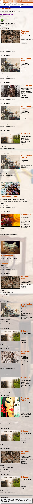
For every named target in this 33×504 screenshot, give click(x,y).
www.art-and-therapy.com (19, 6)
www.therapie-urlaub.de (27, 0)
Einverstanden (12, 501)
